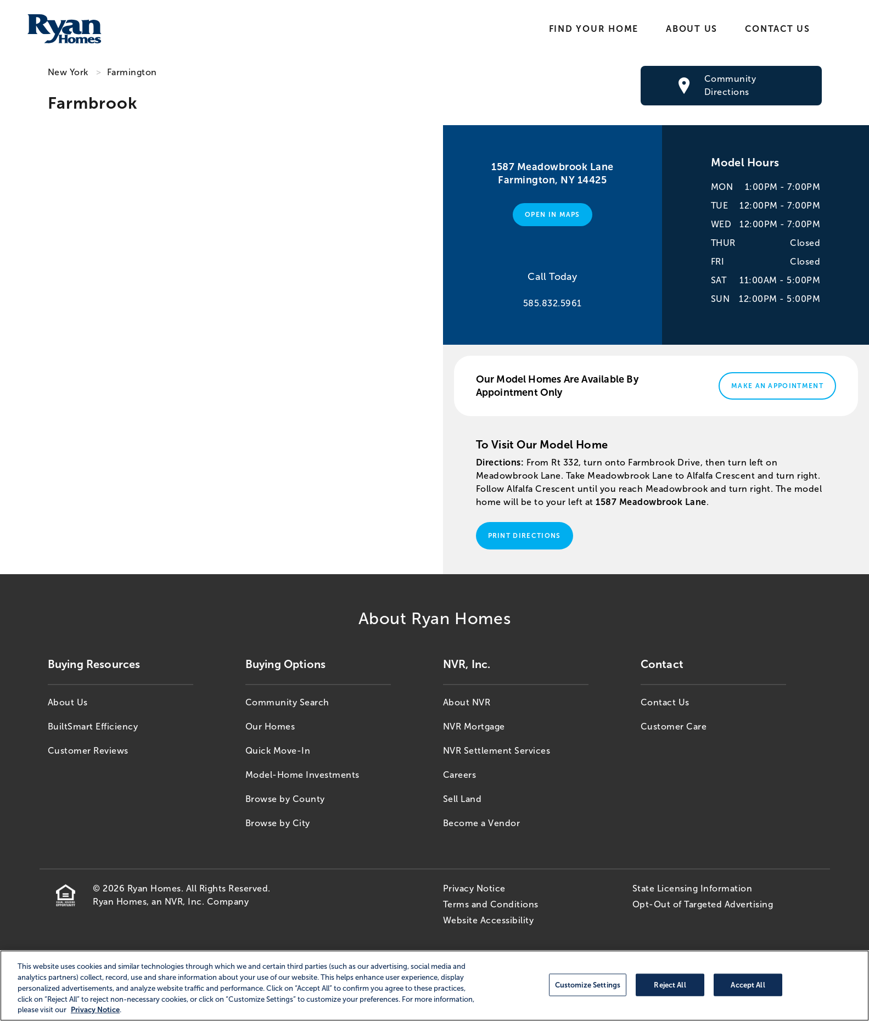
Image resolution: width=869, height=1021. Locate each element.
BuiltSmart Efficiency (93, 726)
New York (68, 72)
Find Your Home (593, 28)
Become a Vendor (481, 823)
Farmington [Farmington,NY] (132, 72)
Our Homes (270, 726)
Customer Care (674, 726)
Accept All (748, 984)
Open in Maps (552, 214)
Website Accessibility (488, 920)
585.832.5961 (552, 303)
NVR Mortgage (474, 726)
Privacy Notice (474, 888)
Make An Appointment (777, 386)
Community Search (287, 702)
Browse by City (277, 823)
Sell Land (462, 799)
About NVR (467, 702)
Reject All (670, 984)
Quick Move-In (278, 750)
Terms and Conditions (491, 904)
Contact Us (777, 28)
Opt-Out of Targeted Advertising (702, 904)
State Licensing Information (692, 888)
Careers (459, 774)
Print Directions (524, 536)
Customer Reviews (88, 750)
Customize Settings (587, 984)
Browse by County (285, 799)
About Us (691, 28)
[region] (434, 985)
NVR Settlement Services (497, 750)
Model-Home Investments (302, 774)
